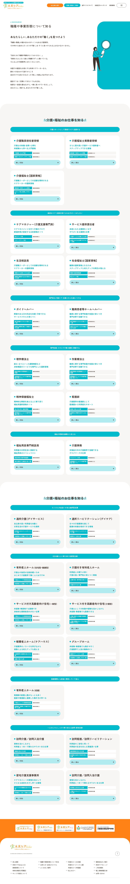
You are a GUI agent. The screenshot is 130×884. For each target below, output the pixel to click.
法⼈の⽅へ (71, 870)
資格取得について (18, 868)
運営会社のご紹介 (101, 862)
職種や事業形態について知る (49, 862)
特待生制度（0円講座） (19, 870)
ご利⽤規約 (99, 868)
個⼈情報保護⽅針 (101, 870)
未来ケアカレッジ (101, 865)
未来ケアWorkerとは (19, 865)
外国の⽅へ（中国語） (74, 868)
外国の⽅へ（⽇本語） (74, 862)
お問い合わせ (100, 873)
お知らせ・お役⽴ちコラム (48, 865)
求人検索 (15, 862)
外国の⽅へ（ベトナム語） (76, 865)
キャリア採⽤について (20, 873)
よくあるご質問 (45, 868)
